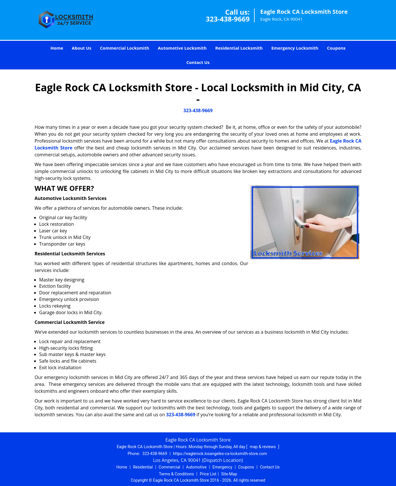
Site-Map (229, 474)
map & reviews (263, 446)
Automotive (196, 467)
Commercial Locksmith (124, 48)
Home (56, 48)
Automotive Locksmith (182, 48)
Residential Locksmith (239, 48)
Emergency (222, 467)
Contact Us (198, 62)
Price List (208, 474)
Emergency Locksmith (294, 48)
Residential (143, 467)
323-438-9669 (228, 19)
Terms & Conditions (176, 474)
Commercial (169, 467)
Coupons (336, 48)
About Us (81, 48)
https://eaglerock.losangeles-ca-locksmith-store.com (220, 453)
